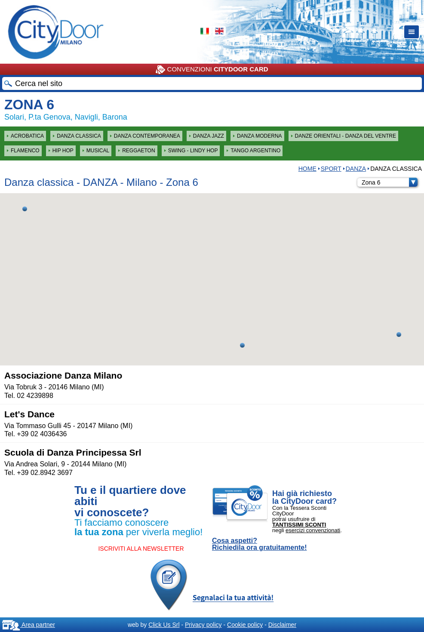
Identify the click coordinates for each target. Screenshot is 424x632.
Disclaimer (282, 624)
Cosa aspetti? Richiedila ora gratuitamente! (259, 544)
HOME (307, 168)
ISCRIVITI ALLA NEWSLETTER (141, 549)
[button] (242, 345)
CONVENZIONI (212, 69)
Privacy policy (203, 624)
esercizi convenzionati (313, 530)
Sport (331, 168)
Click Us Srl (163, 624)
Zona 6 (390, 182)
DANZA (356, 168)
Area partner (28, 624)
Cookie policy (245, 624)
